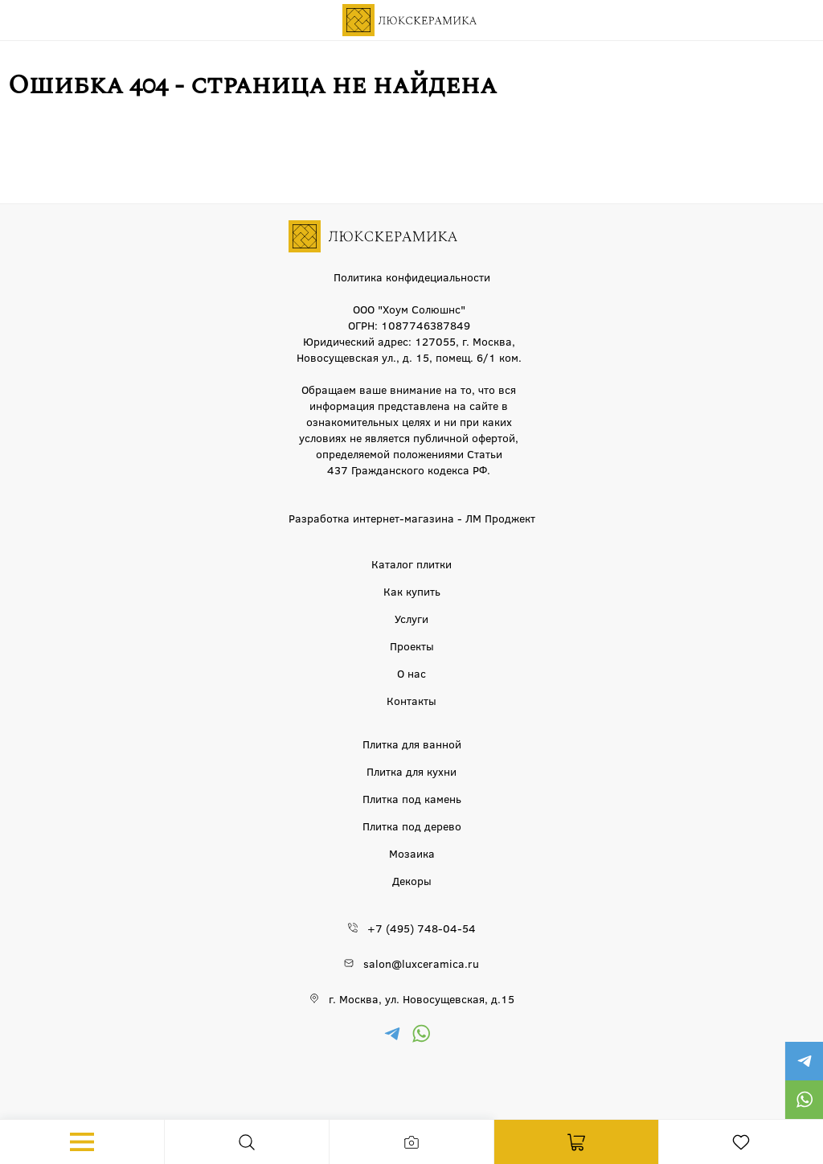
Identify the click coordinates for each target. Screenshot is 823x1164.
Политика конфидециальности (412, 276)
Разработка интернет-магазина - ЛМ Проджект (412, 518)
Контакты (411, 700)
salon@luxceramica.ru (421, 963)
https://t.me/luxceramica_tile (803, 1061)
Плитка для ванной (411, 744)
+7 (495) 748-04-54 (421, 928)
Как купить (411, 591)
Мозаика (412, 853)
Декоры (412, 880)
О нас (411, 673)
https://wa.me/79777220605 (803, 1099)
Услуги (411, 618)
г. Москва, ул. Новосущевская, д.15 (421, 998)
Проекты (412, 645)
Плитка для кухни (411, 771)
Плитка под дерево (411, 826)
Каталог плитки (411, 563)
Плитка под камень (411, 798)
